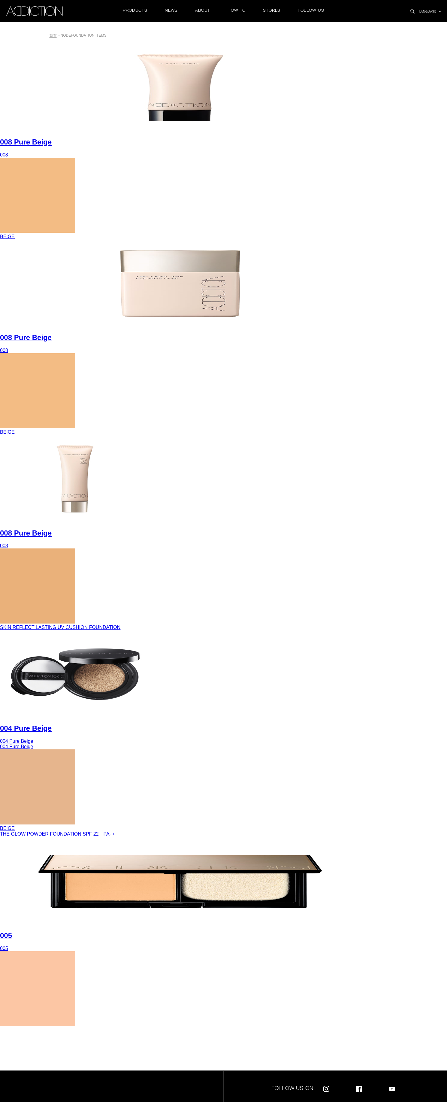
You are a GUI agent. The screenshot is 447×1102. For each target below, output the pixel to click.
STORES (271, 11)
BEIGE (7, 236)
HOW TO (237, 11)
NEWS (171, 11)
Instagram (326, 1087)
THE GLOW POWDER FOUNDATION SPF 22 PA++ (57, 833)
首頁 (53, 36)
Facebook (359, 1087)
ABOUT (202, 11)
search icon (412, 10)
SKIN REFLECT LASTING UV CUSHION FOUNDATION (60, 627)
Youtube (392, 1087)
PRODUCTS (135, 11)
